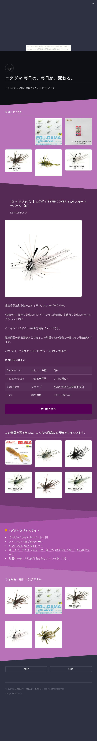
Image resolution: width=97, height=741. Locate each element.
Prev (26, 669)
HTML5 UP (17, 693)
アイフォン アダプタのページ (26, 541)
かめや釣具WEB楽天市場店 (69, 386)
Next (70, 669)
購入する (50, 409)
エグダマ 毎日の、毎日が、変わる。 (25, 688)
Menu (93, 3)
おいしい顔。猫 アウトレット (26, 545)
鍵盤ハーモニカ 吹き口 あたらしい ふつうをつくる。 (39, 558)
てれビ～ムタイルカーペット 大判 (28, 537)
